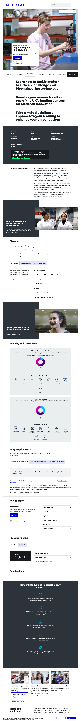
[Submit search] (69, 5)
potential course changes (27, 250)
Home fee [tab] (13, 544)
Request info (15, 61)
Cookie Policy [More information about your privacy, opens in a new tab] (31, 719)
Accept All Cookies (71, 718)
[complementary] (67, 711)
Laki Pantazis (24, 694)
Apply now (17, 58)
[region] (40, 718)
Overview (9, 74)
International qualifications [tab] (56, 461)
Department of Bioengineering (56, 139)
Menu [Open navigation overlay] (75, 4)
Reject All (62, 718)
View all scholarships (64, 572)
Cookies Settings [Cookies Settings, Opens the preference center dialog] (52, 718)
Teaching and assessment (30, 74)
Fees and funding (62, 74)
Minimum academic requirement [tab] (19, 461)
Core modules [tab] (14, 263)
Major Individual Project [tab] (40, 263)
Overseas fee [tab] (22, 544)
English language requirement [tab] (38, 461)
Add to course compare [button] (18, 63)
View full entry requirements (21, 158)
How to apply (51, 74)
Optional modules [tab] (26, 263)
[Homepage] (26, 5)
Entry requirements (40, 74)
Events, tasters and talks (59, 686)
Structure (19, 74)
